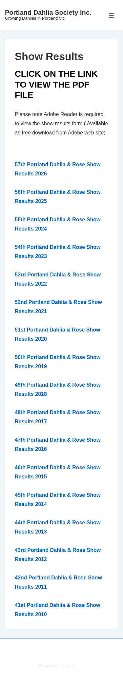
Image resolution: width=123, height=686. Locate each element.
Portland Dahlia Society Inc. (48, 12)
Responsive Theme (56, 665)
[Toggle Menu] (111, 15)
